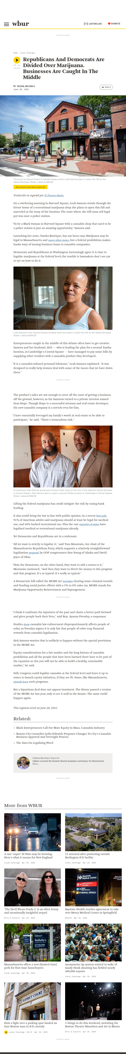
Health (68, 918)
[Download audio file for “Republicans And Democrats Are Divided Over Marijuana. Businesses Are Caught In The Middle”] (15, 65)
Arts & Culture (12, 918)
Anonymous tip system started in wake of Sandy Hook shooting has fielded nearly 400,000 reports (91, 968)
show (27, 624)
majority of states (90, 524)
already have (21, 681)
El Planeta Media (54, 195)
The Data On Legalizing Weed (34, 742)
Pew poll (101, 516)
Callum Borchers (26, 86)
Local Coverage (27, 53)
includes (68, 581)
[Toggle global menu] (6, 24)
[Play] (6, 1032)
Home (15, 53)
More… (36, 763)
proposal (34, 552)
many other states (59, 240)
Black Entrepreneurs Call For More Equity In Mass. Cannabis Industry (60, 727)
